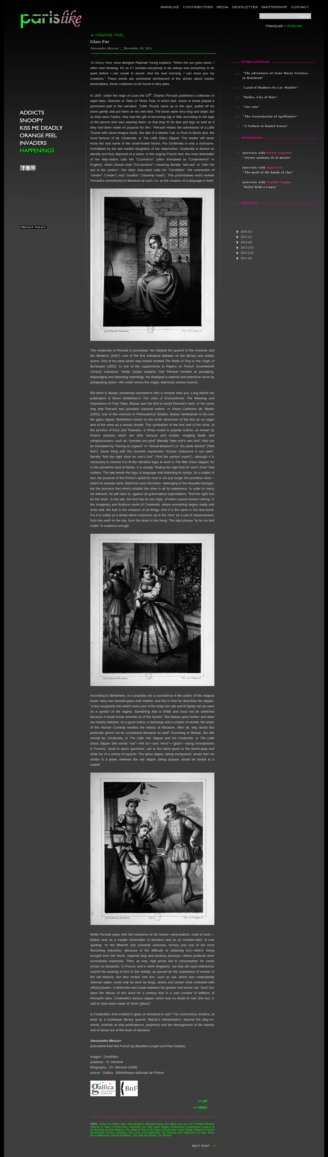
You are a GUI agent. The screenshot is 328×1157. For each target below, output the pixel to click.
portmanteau (194, 1127)
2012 (245, 252)
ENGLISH (294, 26)
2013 (245, 247)
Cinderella (134, 1127)
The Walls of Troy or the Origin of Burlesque (151, 1129)
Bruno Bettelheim (100, 1135)
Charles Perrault (204, 1124)
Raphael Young (153, 1124)
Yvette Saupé (184, 1129)
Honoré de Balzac (121, 1135)
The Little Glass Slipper (155, 1127)
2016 (244, 231)
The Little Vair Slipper (144, 1135)
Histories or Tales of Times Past (108, 1127)
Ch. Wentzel (165, 1135)
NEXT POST (201, 1145)
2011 (244, 258)
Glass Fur (105, 1124)
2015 (244, 236)
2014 (244, 242)
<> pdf (202, 1101)
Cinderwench (177, 1127)
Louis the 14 (185, 1124)
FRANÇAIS (274, 26)
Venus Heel (103, 63)
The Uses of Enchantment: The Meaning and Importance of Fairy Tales (171, 1132)
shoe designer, (135, 1124)
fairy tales (169, 1124)
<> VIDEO (200, 1107)
